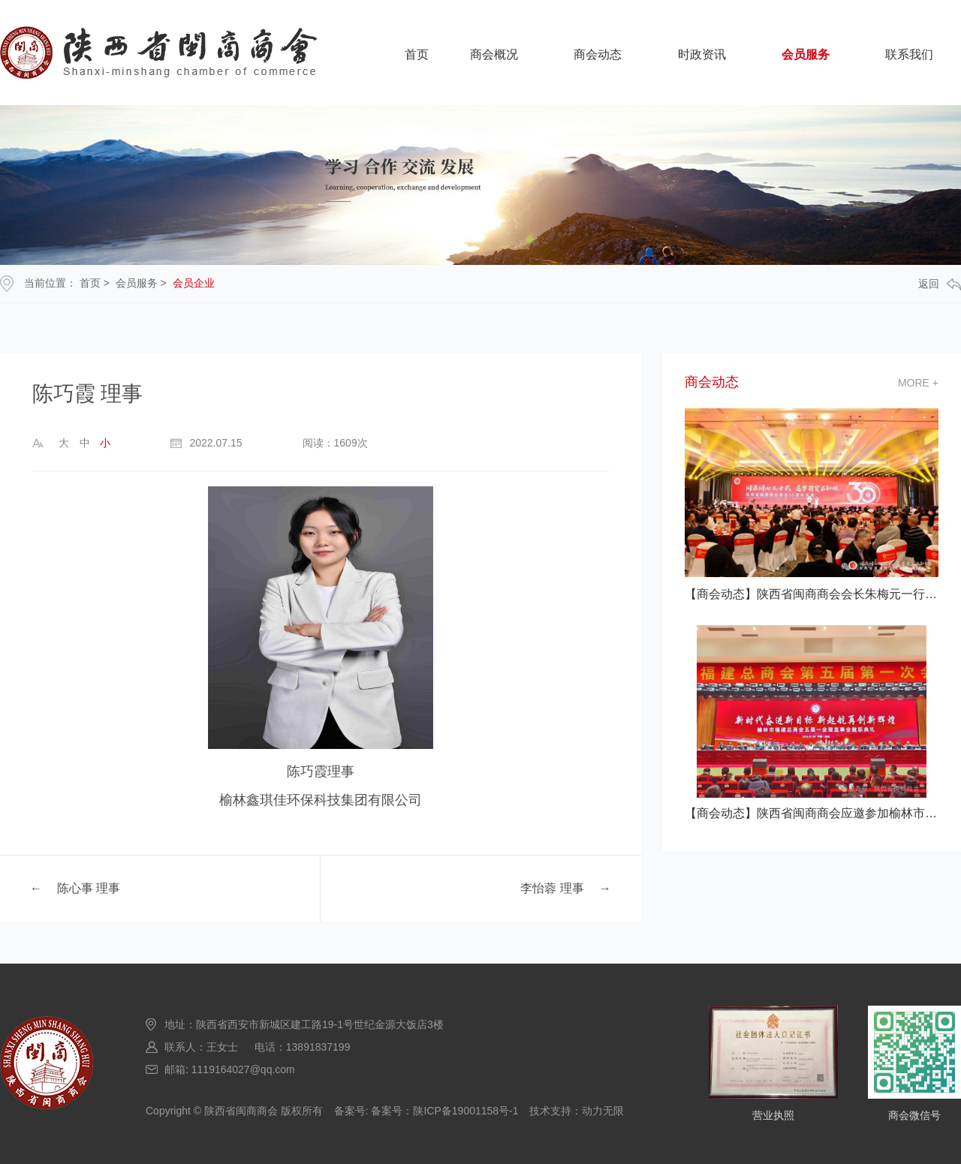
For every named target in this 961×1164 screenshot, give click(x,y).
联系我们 (909, 54)
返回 (939, 284)
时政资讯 (702, 54)
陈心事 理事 (88, 888)
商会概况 (494, 54)
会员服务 (806, 54)
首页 (417, 54)
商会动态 (598, 54)
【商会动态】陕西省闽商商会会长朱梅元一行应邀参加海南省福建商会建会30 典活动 (811, 594)
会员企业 (194, 283)
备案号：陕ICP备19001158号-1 (444, 1111)
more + (918, 383)
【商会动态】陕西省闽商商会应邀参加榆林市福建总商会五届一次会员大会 (811, 813)
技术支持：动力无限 (576, 1111)
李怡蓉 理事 (551, 888)
